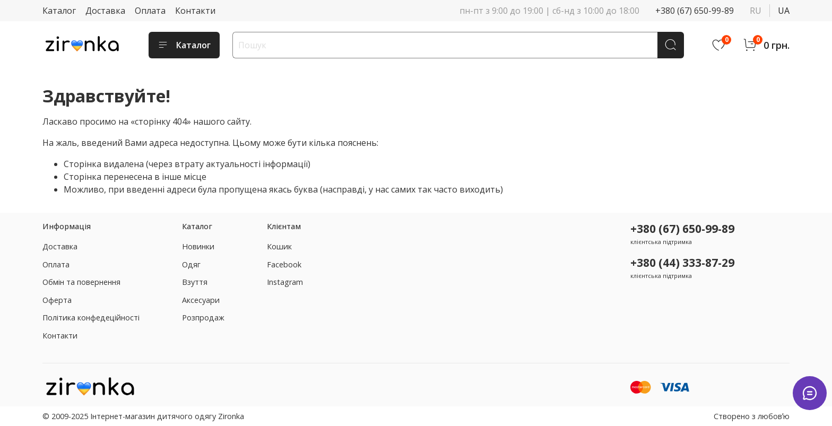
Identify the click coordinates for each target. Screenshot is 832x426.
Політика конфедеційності (91, 317)
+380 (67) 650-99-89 (694, 10)
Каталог (59, 10)
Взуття (194, 282)
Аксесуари (201, 300)
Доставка (105, 10)
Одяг (191, 264)
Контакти (195, 10)
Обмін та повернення (81, 282)
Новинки (198, 246)
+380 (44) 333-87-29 (682, 262)
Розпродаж (203, 317)
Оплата (150, 10)
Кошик (279, 246)
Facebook (284, 264)
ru (755, 10)
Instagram (285, 282)
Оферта (57, 300)
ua (784, 10)
